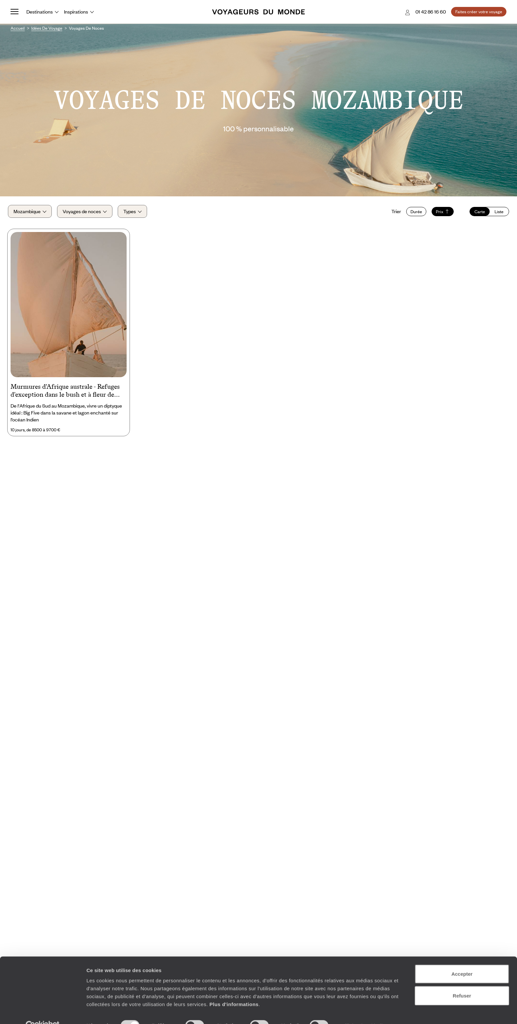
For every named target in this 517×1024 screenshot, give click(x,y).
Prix (440, 213)
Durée (413, 213)
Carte (477, 213)
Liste (496, 213)
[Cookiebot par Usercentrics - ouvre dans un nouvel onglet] (43, 1011)
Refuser (462, 981)
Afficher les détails (363, 1011)
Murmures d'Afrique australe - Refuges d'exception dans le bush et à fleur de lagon (65, 394)
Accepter (461, 959)
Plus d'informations (233, 989)
